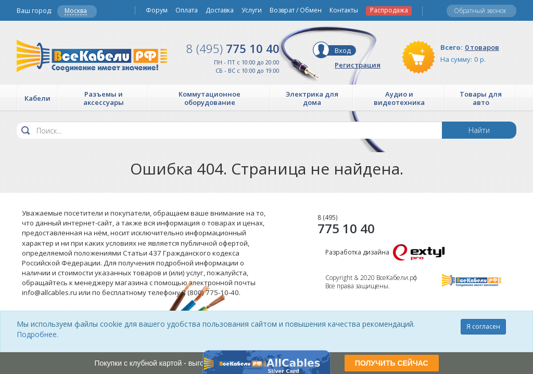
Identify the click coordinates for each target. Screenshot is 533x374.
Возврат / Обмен (296, 10)
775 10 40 (233, 48)
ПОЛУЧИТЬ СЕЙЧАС (391, 363)
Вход (343, 50)
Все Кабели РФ (92, 55)
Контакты (343, 10)
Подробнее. (37, 334)
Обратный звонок (480, 10)
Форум (157, 10)
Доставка (220, 10)
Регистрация (357, 65)
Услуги (252, 10)
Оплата (186, 10)
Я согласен (483, 326)
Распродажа (389, 10)
